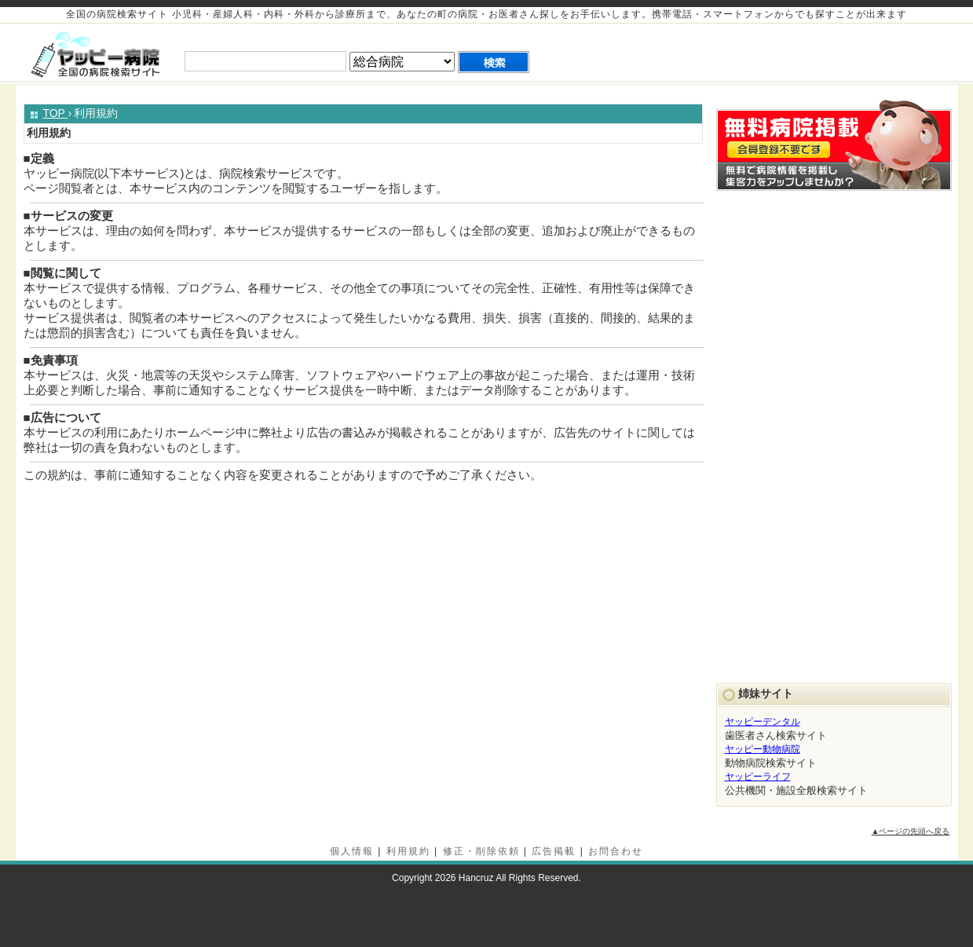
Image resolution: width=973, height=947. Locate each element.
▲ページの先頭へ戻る (911, 831)
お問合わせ (615, 851)
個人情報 (352, 851)
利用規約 (408, 851)
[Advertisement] (774, 52)
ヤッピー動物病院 (762, 749)
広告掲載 (554, 851)
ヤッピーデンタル (762, 721)
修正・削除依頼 (481, 851)
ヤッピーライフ (758, 776)
